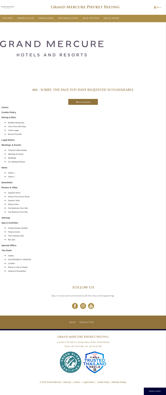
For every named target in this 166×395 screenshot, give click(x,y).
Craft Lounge (13, 130)
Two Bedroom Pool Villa (17, 212)
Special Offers (111, 18)
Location (11, 263)
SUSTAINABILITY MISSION (19, 260)
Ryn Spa (11, 240)
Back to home (83, 101)
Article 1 (11, 173)
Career (5, 107)
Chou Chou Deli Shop (17, 127)
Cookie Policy (8, 112)
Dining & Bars (45, 18)
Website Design (119, 382)
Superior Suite (14, 200)
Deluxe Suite (13, 204)
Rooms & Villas (25, 18)
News (4, 167)
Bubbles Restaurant (16, 123)
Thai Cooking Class (16, 236)
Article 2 (11, 177)
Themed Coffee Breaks (17, 150)
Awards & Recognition (17, 271)
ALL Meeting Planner (16, 162)
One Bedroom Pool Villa (18, 208)
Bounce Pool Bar (15, 134)
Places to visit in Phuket (17, 267)
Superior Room (14, 193)
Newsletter (7, 182)
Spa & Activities (91, 18)
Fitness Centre (14, 232)
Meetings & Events (68, 18)
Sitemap (5, 217)
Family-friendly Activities (18, 228)
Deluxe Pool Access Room (19, 197)
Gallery (11, 256)
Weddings (12, 158)
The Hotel (7, 18)
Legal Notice (8, 140)
